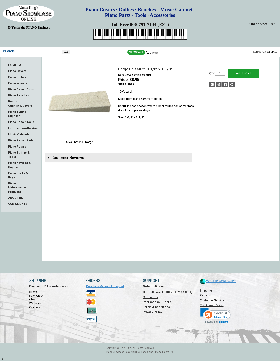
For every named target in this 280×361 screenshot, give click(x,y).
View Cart (136, 52)
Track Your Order (212, 305)
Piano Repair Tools (21, 122)
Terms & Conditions (156, 307)
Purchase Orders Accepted (105, 286)
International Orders (157, 302)
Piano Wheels (17, 83)
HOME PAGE (16, 65)
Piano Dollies (17, 77)
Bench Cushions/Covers (20, 103)
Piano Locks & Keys (18, 175)
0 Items (154, 52)
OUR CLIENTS (17, 204)
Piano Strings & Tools (19, 154)
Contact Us (150, 297)
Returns (205, 295)
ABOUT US (15, 198)
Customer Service (212, 300)
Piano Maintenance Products (17, 188)
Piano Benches (18, 95)
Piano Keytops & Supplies (19, 165)
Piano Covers (17, 71)
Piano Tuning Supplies (17, 114)
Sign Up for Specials (265, 52)
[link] (215, 316)
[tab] (118, 157)
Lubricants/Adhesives (21, 128)
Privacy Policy (152, 312)
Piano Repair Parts (21, 140)
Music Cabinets (19, 134)
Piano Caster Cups (21, 89)
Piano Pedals (17, 146)
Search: (9, 51)
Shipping (206, 290)
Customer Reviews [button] (67, 157)
